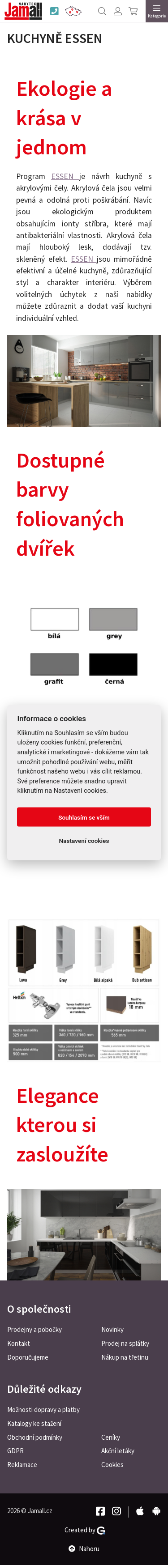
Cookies (112, 1464)
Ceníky (110, 1437)
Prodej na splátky (125, 1343)
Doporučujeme (27, 1357)
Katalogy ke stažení (34, 1423)
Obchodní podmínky (34, 1437)
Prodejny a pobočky (34, 1329)
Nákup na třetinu (124, 1357)
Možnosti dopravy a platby (43, 1409)
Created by (85, 1530)
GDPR (15, 1450)
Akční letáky (117, 1450)
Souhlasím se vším (84, 817)
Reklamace (22, 1464)
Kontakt (18, 1343)
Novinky (112, 1329)
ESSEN (65, 176)
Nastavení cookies (84, 840)
